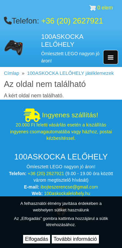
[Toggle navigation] (110, 57)
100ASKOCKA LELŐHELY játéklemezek (70, 73)
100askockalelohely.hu (67, 193)
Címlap (11, 73)
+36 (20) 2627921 (72, 20)
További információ (75, 239)
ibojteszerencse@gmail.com (69, 187)
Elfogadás (36, 239)
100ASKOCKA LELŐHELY (62, 40)
